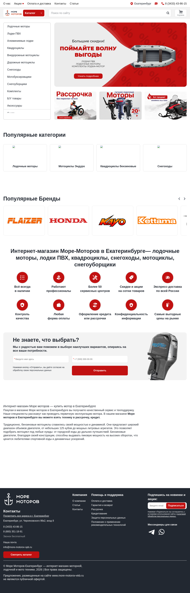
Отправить (99, 390)
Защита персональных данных (108, 517)
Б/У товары (14, 98)
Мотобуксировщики (19, 76)
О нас (6, 3)
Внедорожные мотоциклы (23, 55)
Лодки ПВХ (14, 33)
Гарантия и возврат (102, 505)
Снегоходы (14, 69)
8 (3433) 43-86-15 (12, 526)
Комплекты (14, 91)
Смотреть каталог (21, 554)
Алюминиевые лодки (20, 40)
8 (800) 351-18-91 (12, 531)
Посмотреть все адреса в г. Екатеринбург (26, 516)
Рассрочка (97, 509)
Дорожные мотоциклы (21, 62)
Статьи (74, 3)
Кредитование (99, 513)
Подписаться (176, 505)
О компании (79, 501)
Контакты (60, 3)
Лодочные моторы (18, 26)
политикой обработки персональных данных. (167, 515)
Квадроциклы (15, 48)
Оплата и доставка (39, 3)
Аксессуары (14, 105)
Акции (19, 3)
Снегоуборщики (17, 84)
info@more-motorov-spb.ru (17, 547)
